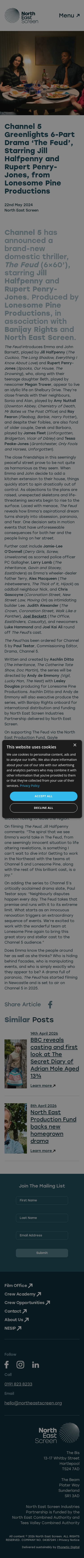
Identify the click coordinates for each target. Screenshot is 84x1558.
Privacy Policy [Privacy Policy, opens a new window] (29, 785)
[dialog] (42, 779)
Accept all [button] (44, 796)
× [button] (74, 745)
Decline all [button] (43, 808)
